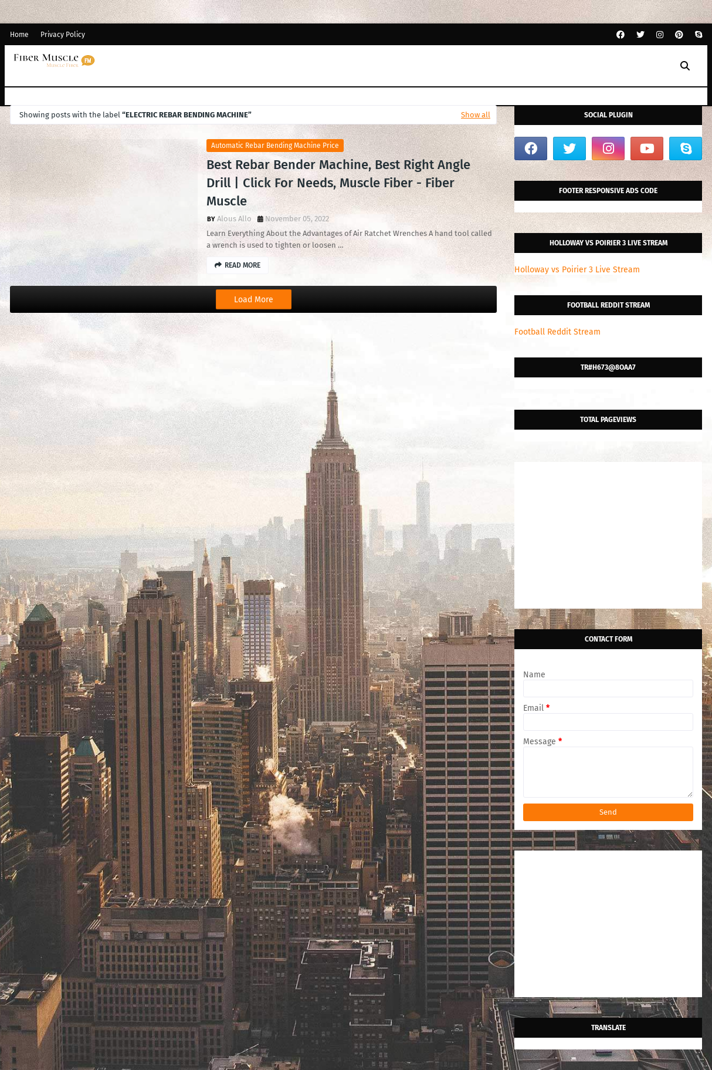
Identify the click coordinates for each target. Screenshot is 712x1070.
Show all (475, 114)
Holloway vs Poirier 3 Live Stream (577, 270)
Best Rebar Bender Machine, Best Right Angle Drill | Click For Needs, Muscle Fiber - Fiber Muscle (338, 183)
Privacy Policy (62, 35)
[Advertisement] (608, 535)
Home (19, 35)
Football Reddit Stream (557, 332)
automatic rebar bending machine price (275, 145)
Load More (253, 300)
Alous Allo (234, 218)
